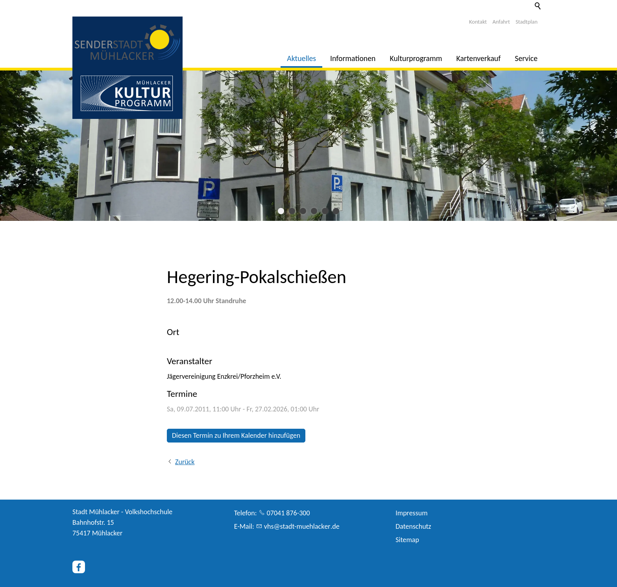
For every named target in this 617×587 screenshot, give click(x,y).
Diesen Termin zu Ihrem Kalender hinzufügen (236, 435)
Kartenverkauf (478, 58)
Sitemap (407, 539)
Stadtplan (526, 21)
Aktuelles (301, 58)
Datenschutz (413, 526)
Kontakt (478, 21)
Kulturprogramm (416, 58)
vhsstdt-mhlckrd (302, 526)
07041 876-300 (288, 513)
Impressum (411, 513)
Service (526, 58)
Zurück (184, 461)
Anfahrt (501, 21)
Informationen (352, 58)
